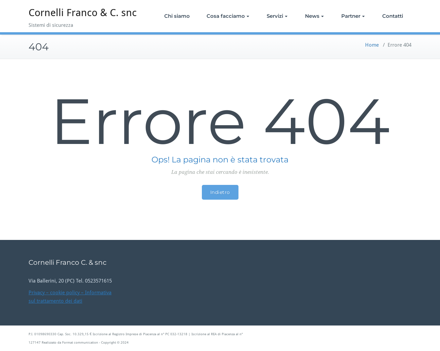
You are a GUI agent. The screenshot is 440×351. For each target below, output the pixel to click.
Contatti (392, 16)
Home (372, 45)
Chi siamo (177, 16)
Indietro (220, 192)
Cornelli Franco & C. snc (83, 12)
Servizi (277, 16)
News (314, 16)
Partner (353, 16)
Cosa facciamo (228, 16)
